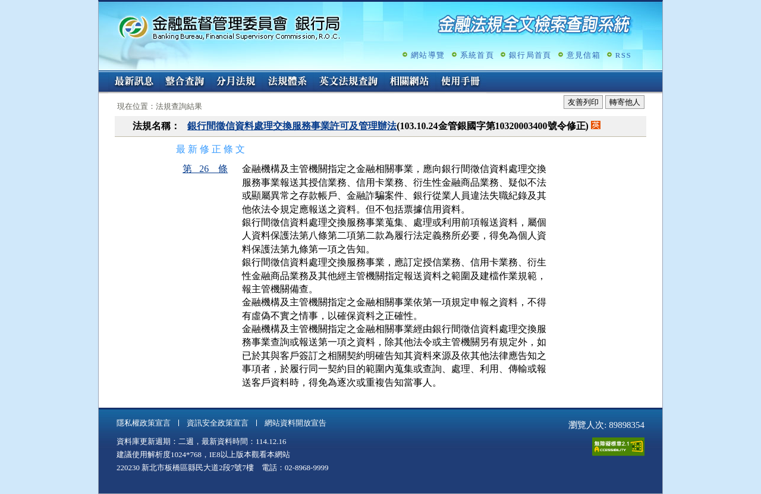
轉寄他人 (624, 102)
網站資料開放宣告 (295, 422)
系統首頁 (477, 55)
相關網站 (409, 82)
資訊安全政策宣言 (218, 422)
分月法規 (236, 82)
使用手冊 (460, 82)
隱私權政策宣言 (144, 422)
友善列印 (583, 102)
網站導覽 (428, 55)
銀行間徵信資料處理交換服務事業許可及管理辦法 (292, 126)
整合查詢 (184, 82)
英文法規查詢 (348, 82)
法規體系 (287, 82)
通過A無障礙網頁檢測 (618, 446)
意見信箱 (583, 55)
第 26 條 (205, 169)
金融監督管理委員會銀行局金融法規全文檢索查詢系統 (229, 27)
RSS (623, 55)
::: (102, 75)
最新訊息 (133, 82)
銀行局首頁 (530, 55)
